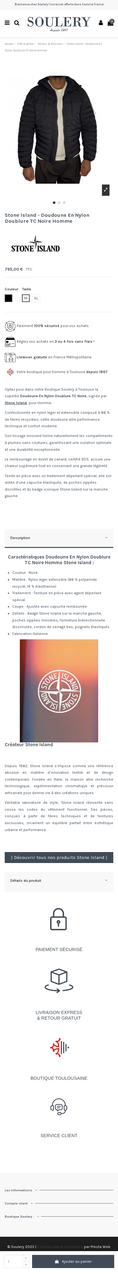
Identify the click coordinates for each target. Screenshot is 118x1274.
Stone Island (16, 403)
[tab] (59, 539)
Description (59, 537)
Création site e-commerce (60, 1247)
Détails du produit (59, 880)
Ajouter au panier (73, 1261)
